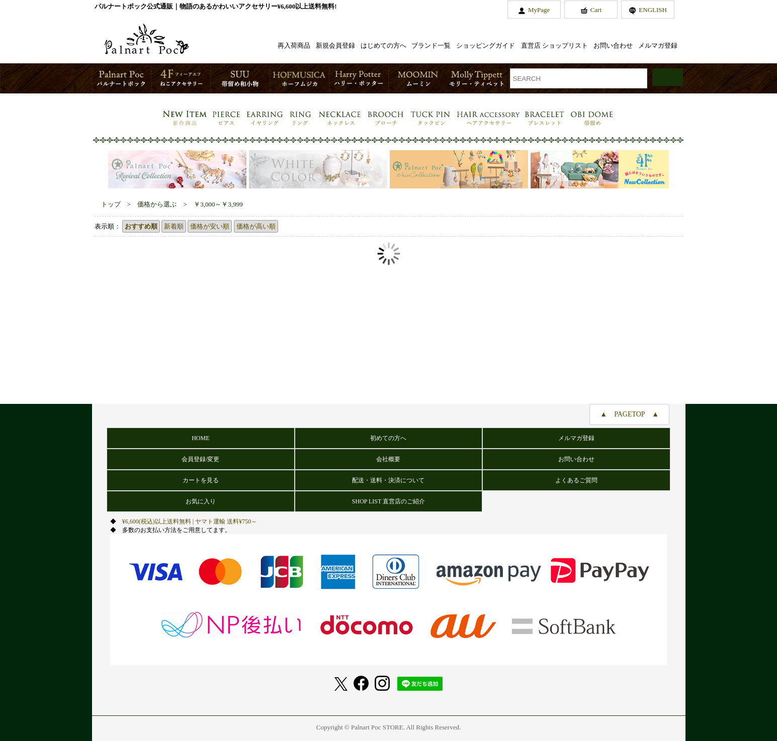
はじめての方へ (383, 45)
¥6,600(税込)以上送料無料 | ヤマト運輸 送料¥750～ (189, 521)
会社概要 (388, 459)
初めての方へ (388, 438)
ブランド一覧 (431, 45)
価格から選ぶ (157, 204)
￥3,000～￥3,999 (218, 204)
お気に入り (201, 501)
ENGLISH (653, 10)
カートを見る (201, 480)
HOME (200, 438)
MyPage (539, 10)
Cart (595, 10)
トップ (111, 204)
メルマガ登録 (657, 45)
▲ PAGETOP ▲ (629, 414)
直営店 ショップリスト (554, 45)
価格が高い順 (256, 226)
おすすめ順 (141, 226)
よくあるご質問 (576, 480)
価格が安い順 (209, 226)
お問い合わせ (613, 45)
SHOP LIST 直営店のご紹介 (388, 501)
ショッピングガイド (485, 45)
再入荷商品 (294, 45)
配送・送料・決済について (388, 480)
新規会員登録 (335, 45)
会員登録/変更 (200, 459)
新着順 (174, 226)
